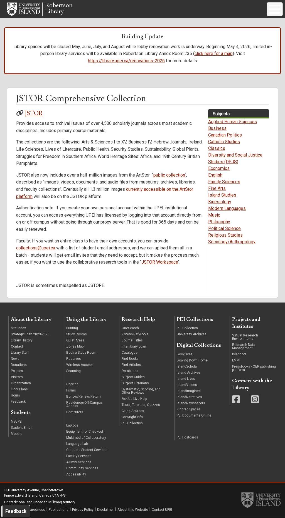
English (215, 175)
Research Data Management (243, 346)
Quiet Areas (75, 340)
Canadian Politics (225, 135)
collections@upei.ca (35, 248)
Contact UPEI (162, 509)
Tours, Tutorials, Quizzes (141, 405)
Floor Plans (19, 389)
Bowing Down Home (192, 360)
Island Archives (189, 373)
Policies (17, 371)
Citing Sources (133, 411)
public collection (169, 175)
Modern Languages (227, 208)
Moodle (16, 434)
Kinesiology (219, 201)
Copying (72, 384)
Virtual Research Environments (245, 337)
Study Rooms (76, 334)
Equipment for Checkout (84, 431)
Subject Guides (133, 377)
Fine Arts (217, 188)
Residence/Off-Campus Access (84, 404)
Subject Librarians (135, 383)
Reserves (73, 359)
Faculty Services (79, 456)
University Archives (192, 334)
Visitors (17, 377)
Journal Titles (132, 340)
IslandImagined (189, 391)
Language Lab (77, 444)
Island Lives (186, 379)
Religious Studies (225, 235)
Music (214, 215)
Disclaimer (105, 509)
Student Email (21, 428)
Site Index (18, 328)
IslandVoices (187, 385)
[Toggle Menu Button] (275, 9)
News (15, 359)
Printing (72, 328)
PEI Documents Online (194, 415)
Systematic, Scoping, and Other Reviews (141, 391)
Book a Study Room (81, 353)
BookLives (185, 354)
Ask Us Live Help (134, 399)
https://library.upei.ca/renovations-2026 (126, 60)
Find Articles (131, 365)
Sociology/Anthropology (231, 241)
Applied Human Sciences (232, 121)
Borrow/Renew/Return (83, 396)
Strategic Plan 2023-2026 (30, 334)
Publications (58, 509)
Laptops (72, 425)
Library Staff (20, 353)
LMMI (236, 360)
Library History (22, 340)
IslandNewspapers (191, 403)
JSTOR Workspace (159, 262)
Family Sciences (224, 181)
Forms (71, 390)
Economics (219, 168)
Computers (75, 412)
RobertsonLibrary (59, 9)
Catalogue (129, 353)
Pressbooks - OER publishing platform (254, 368)
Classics (216, 148)
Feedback (18, 401)
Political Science (224, 228)
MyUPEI (16, 421)
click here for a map (214, 53)
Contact (17, 346)
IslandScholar (187, 366)
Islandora (239, 354)
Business (217, 128)
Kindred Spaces (189, 409)
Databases (130, 371)
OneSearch (130, 328)
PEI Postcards (187, 437)
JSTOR (34, 113)
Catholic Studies (224, 141)
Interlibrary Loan (134, 346)
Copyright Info (132, 417)
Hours (15, 395)
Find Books (130, 359)
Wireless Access (79, 365)
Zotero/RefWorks (135, 334)
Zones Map (74, 346)
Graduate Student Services (86, 450)
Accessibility (76, 474)
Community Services (82, 468)
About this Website (132, 509)
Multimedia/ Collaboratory (86, 438)
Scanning (73, 371)
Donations (19, 365)
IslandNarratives (189, 397)
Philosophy (219, 221)
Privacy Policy (83, 509)
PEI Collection (132, 423)
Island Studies (222, 195)
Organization (21, 383)
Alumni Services (78, 462)
